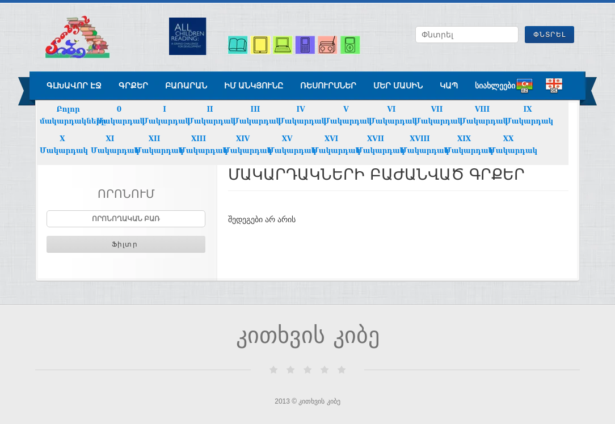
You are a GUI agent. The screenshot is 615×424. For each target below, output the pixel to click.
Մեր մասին (398, 85)
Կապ (449, 85)
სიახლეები (495, 85)
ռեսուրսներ (328, 85)
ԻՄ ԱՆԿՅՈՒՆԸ (253, 85)
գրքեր (133, 85)
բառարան (186, 85)
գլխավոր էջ (74, 85)
